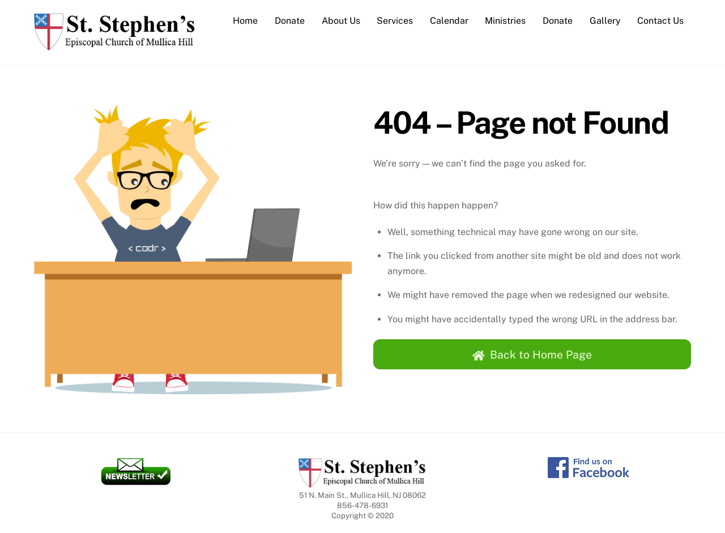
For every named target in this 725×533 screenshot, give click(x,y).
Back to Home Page (532, 354)
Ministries (505, 20)
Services (395, 20)
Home (245, 20)
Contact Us (660, 20)
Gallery (605, 20)
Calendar (449, 20)
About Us (341, 20)
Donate (290, 20)
